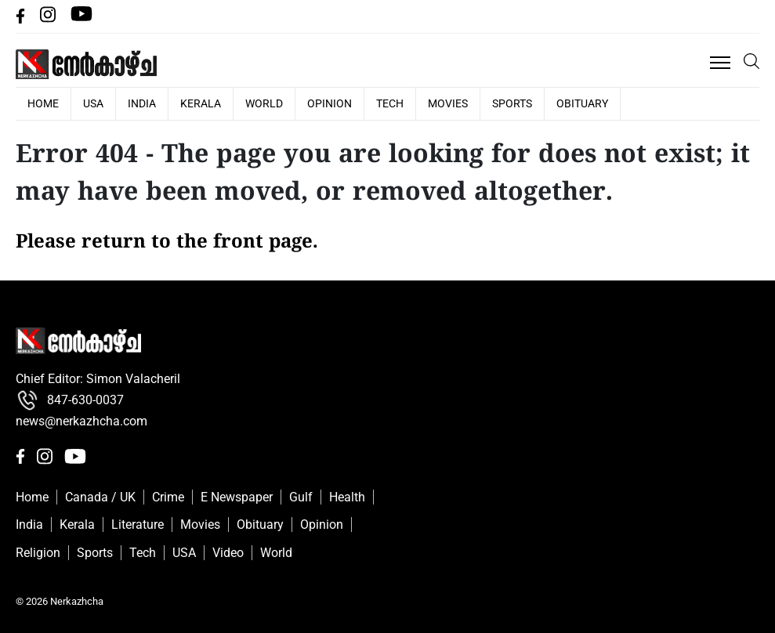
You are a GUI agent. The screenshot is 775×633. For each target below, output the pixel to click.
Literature (137, 524)
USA (93, 103)
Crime (168, 497)
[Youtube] (81, 19)
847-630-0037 (70, 400)
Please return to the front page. (167, 243)
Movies (448, 103)
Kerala (200, 103)
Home (32, 497)
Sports (512, 103)
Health (347, 497)
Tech (390, 103)
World (264, 103)
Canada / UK (100, 497)
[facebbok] (22, 19)
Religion (38, 552)
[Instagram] (49, 19)
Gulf (301, 497)
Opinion (329, 103)
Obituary (582, 103)
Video (228, 552)
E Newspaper (237, 497)
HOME (43, 103)
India (142, 103)
